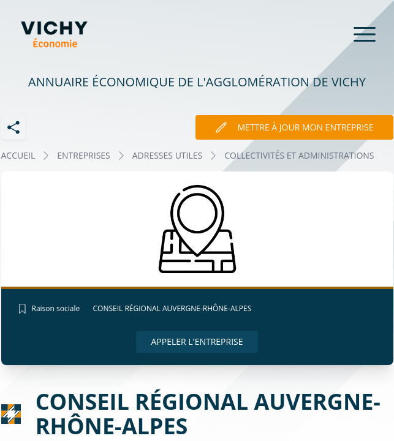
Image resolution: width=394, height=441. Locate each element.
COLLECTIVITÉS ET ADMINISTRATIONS (299, 155)
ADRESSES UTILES (167, 155)
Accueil (18, 155)
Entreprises (83, 155)
